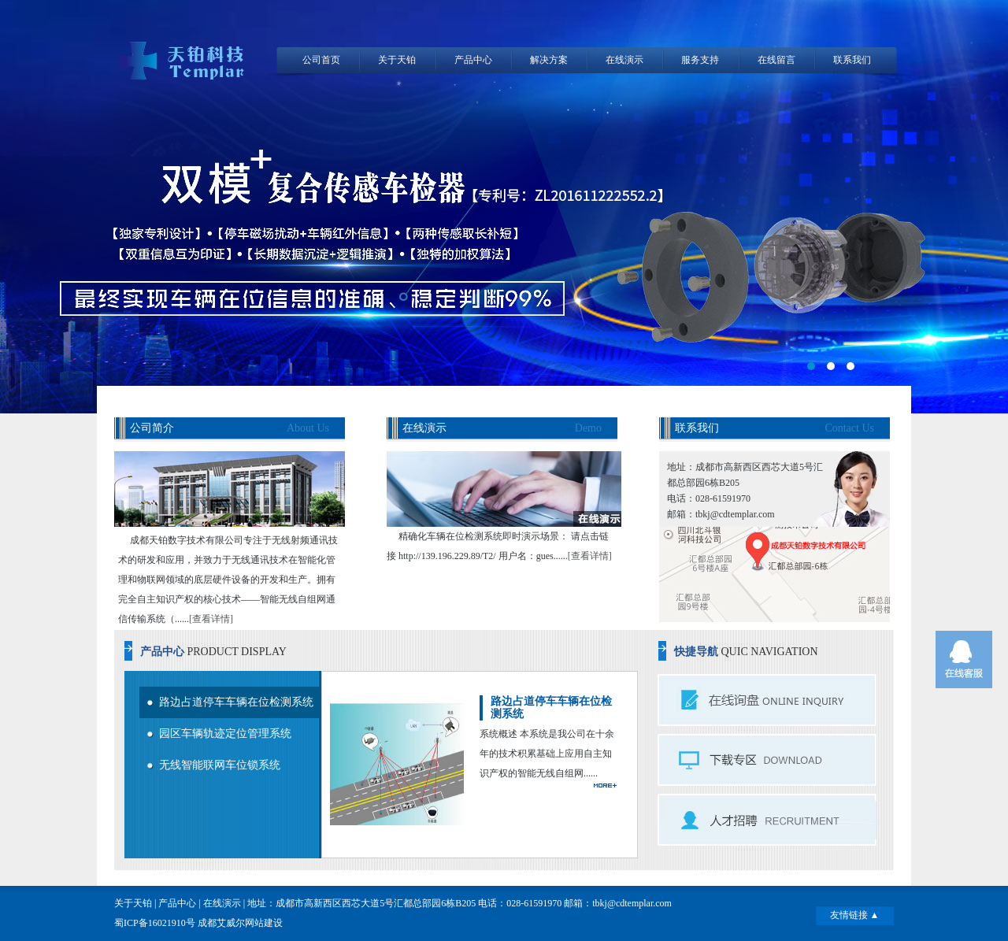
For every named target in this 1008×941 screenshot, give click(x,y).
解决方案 (549, 59)
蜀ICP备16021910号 (154, 922)
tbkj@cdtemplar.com (632, 903)
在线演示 (624, 59)
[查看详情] (211, 618)
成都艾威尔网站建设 (240, 922)
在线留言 (776, 59)
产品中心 (473, 59)
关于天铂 (397, 59)
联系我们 (852, 59)
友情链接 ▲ (855, 915)
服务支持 (700, 59)
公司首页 (321, 59)
